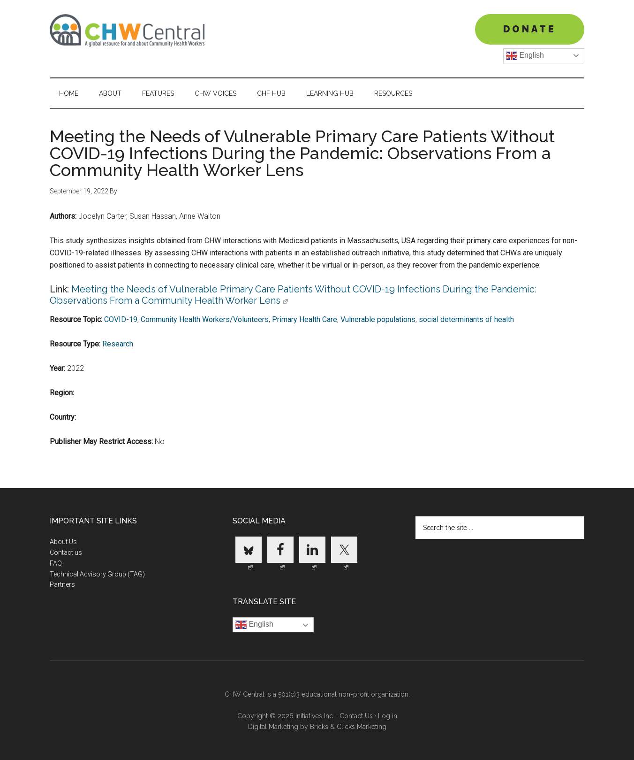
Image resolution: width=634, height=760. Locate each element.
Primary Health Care (304, 319)
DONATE (529, 29)
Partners (62, 584)
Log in (387, 716)
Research (117, 343)
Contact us (66, 552)
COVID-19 (120, 319)
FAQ (56, 563)
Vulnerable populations (377, 319)
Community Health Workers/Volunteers (205, 319)
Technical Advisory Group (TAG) (97, 574)
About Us (63, 541)
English (525, 55)
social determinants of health (466, 319)
